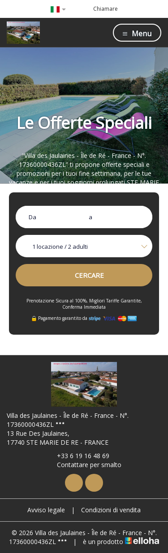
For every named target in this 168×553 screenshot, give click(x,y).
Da (32, 217)
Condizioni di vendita (111, 510)
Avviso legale (46, 510)
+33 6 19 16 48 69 (78, 455)
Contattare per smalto (84, 464)
